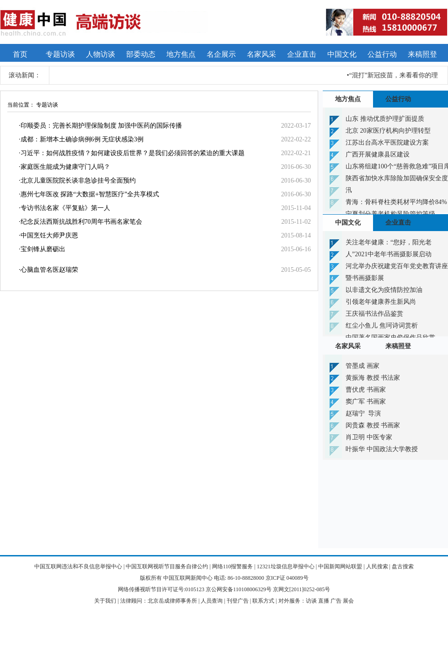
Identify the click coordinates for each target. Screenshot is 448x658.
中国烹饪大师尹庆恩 (49, 235)
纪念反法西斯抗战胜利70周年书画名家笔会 (81, 221)
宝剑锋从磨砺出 (43, 249)
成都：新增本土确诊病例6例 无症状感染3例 (82, 139)
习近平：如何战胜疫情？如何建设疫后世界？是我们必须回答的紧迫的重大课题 (133, 153)
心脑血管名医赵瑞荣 (49, 269)
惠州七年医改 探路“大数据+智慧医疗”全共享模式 (90, 194)
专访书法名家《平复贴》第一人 (65, 208)
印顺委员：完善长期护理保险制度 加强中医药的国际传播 (101, 125)
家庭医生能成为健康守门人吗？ (65, 166)
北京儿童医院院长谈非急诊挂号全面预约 (78, 180)
